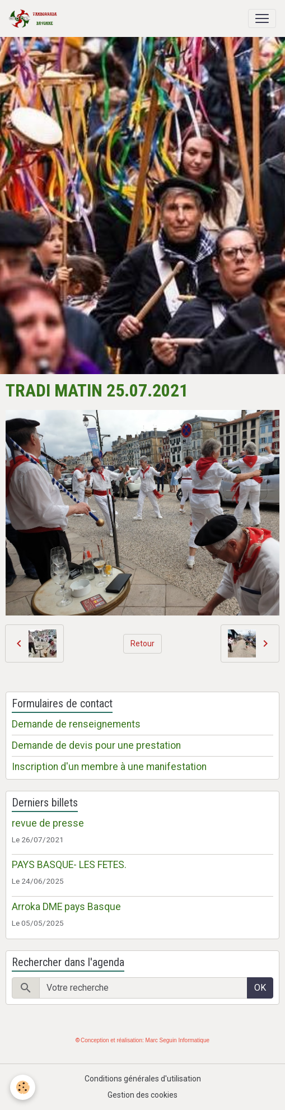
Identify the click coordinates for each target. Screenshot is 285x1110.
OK (260, 987)
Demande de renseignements (76, 724)
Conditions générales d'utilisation (143, 1078)
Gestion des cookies (142, 1094)
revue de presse (48, 823)
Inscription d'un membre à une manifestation (109, 766)
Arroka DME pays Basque (66, 906)
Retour (142, 643)
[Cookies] (22, 1087)
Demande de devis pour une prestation (96, 745)
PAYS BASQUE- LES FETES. (69, 864)
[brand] (35, 18)
